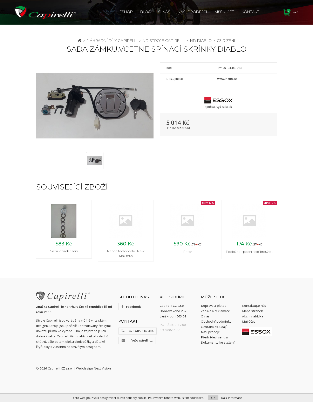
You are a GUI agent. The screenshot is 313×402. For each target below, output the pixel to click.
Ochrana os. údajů (214, 327)
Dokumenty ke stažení (217, 343)
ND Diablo (201, 40)
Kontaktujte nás (254, 306)
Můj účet (224, 12)
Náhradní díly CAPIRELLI (112, 40)
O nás (164, 12)
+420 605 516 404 (138, 331)
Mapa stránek (252, 311)
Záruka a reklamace (215, 311)
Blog (145, 12)
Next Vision (102, 369)
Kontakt (250, 12)
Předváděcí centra (214, 338)
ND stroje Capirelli (164, 40)
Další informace (231, 398)
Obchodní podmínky (216, 322)
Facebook (131, 307)
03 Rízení (226, 40)
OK (213, 398)
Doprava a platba (213, 306)
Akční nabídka (252, 317)
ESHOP (126, 12)
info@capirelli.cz (137, 341)
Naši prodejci (192, 12)
